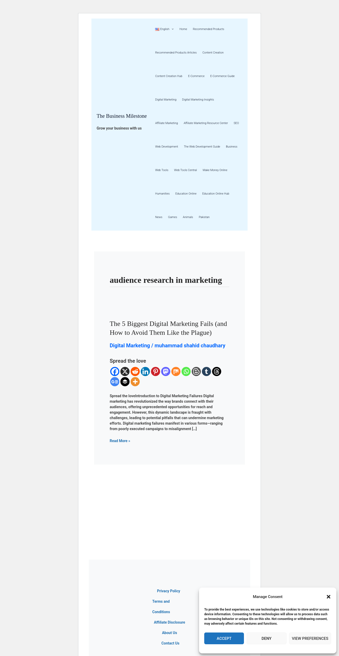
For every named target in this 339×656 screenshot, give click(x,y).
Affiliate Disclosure (169, 622)
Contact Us (170, 643)
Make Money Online (215, 170)
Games (172, 217)
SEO (236, 123)
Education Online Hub (215, 193)
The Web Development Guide (202, 146)
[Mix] (175, 371)
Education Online (185, 193)
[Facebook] (114, 371)
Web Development (166, 146)
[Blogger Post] (196, 371)
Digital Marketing (165, 99)
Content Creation (213, 52)
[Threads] (216, 371)
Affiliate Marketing (166, 123)
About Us (169, 633)
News (158, 217)
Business (231, 146)
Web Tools (161, 170)
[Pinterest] (155, 371)
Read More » (120, 440)
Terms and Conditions (161, 606)
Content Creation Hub (168, 76)
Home (183, 29)
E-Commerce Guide (222, 76)
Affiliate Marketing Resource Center (206, 123)
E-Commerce (196, 76)
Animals (188, 217)
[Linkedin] (145, 371)
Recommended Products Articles (176, 52)
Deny (266, 638)
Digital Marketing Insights (198, 99)
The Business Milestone (122, 116)
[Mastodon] (165, 371)
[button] (328, 596)
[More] (135, 381)
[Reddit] (135, 371)
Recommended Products (208, 29)
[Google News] (114, 381)
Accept (224, 638)
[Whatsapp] (186, 371)
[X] (125, 371)
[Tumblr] (206, 371)
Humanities (162, 193)
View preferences (310, 638)
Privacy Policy (168, 591)
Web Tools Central (185, 170)
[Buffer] (125, 381)
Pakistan (204, 217)
